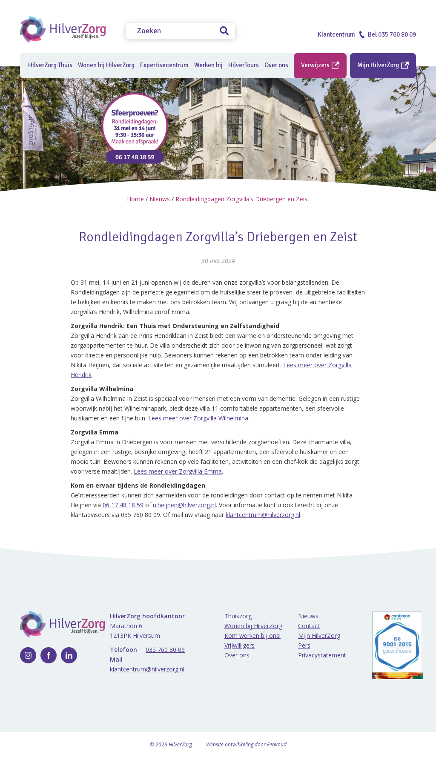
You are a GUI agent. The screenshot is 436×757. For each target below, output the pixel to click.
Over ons (237, 655)
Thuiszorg (238, 616)
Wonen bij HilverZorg (106, 65)
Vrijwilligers (239, 645)
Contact (309, 626)
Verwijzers (320, 65)
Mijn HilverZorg (383, 65)
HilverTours (243, 65)
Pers (304, 645)
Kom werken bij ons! (252, 635)
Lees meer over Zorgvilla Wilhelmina (198, 418)
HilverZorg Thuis (50, 65)
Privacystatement (322, 655)
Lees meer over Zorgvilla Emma (178, 471)
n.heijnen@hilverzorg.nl (184, 505)
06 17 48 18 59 (123, 505)
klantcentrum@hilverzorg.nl (263, 515)
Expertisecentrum (164, 65)
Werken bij (208, 65)
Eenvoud (277, 744)
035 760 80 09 (165, 650)
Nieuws (159, 199)
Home (135, 199)
